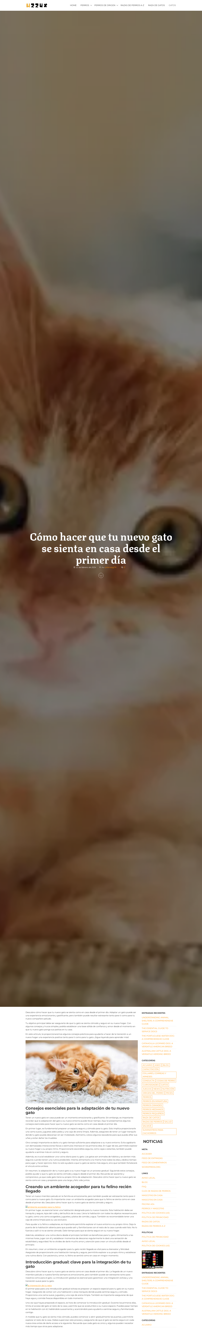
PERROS (84, 5)
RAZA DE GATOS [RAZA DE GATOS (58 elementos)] (151, 1117)
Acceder (147, 1154)
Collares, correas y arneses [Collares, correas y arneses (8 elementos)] (154, 1075)
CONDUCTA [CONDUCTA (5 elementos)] (148, 1080)
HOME (73, 5)
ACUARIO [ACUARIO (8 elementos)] (147, 1065)
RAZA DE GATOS (156, 5)
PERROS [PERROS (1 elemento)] (147, 1097)
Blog (145, 1182)
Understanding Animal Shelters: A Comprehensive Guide (157, 1020)
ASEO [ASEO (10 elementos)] (158, 1065)
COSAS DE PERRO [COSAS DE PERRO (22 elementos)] (166, 1080)
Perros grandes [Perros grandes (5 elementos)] (152, 1105)
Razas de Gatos (151, 1221)
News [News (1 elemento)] (157, 1089)
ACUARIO (147, 1324)
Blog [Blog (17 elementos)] (166, 1065)
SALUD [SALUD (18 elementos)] (168, 1121)
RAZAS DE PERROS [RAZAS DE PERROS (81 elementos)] (152, 1121)
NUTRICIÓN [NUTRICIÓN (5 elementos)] (168, 1089)
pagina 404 (148, 1204)
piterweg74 (111, 567)
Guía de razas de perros (156, 1191)
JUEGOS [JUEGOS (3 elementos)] (147, 1089)
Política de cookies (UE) (156, 1213)
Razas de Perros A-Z (132, 5)
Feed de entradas (152, 1158)
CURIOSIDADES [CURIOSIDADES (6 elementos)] (151, 1084)
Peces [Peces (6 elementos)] (169, 1093)
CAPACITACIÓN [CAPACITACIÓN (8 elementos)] (150, 1069)
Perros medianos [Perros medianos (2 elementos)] (153, 1109)
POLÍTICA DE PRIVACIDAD (155, 1217)
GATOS (172, 5)
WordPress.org (151, 1167)
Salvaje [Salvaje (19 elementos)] (147, 1126)
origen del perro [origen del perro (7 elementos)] (153, 1093)
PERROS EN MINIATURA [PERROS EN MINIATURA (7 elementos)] (155, 1101)
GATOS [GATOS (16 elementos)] (164, 1084)
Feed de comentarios (154, 1162)
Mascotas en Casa (152, 1195)
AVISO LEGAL (148, 1178)
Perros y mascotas (153, 1208)
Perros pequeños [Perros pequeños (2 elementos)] (153, 1113)
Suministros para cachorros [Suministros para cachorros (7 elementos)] (153, 1131)
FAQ (144, 1186)
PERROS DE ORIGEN (104, 5)
